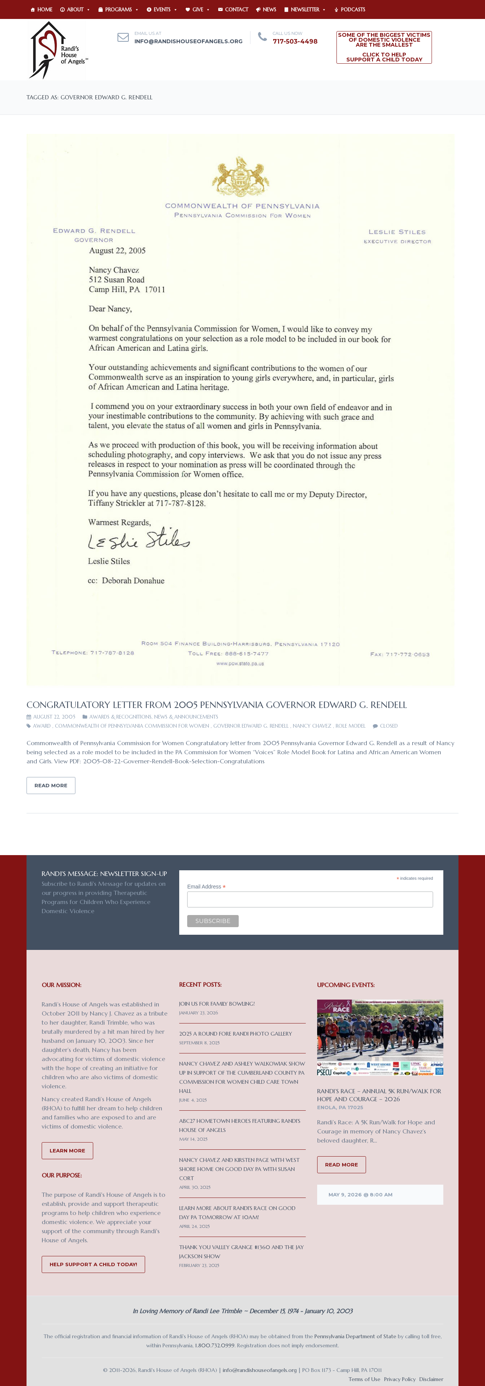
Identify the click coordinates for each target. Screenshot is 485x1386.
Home (45, 9)
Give (201, 9)
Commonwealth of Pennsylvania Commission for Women (132, 726)
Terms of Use (364, 1379)
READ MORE (341, 1165)
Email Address (206, 886)
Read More (50, 785)
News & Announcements (186, 717)
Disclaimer (431, 1379)
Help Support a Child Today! (93, 1264)
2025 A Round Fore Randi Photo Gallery (235, 1033)
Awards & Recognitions (120, 717)
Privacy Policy (400, 1379)
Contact (236, 9)
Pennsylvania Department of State (355, 1336)
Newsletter (308, 9)
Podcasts (353, 9)
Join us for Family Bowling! (217, 1003)
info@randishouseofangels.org (188, 41)
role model (351, 726)
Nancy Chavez (312, 726)
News (269, 9)
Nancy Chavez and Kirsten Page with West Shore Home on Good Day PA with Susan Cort (239, 1169)
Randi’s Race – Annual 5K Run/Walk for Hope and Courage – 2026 (379, 1095)
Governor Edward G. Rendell (251, 726)
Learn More (67, 1150)
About (79, 9)
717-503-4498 (295, 41)
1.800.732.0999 (215, 1345)
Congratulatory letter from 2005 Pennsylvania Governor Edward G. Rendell (217, 705)
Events (166, 9)
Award (42, 726)
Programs (122, 9)
